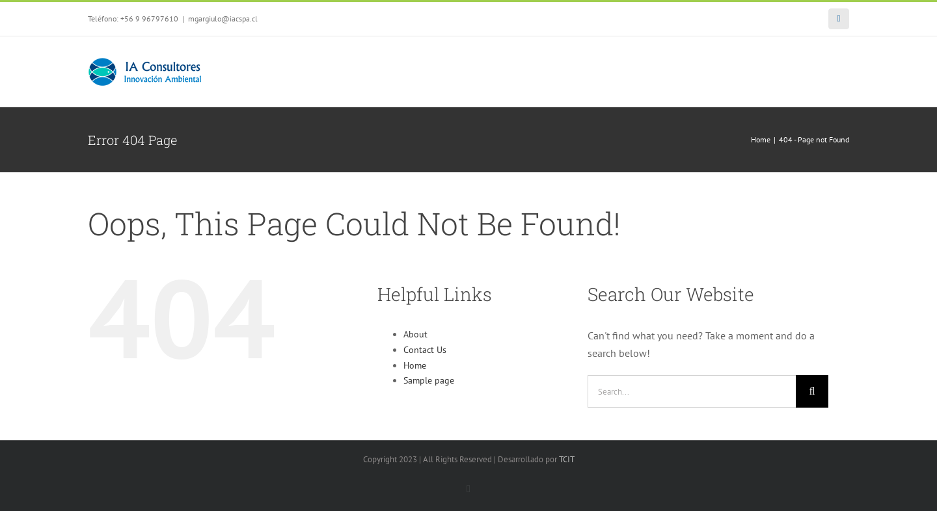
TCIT (567, 459)
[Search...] (692, 391)
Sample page (428, 380)
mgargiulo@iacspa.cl (223, 18)
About (415, 334)
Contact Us (424, 350)
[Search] (812, 391)
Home (414, 365)
